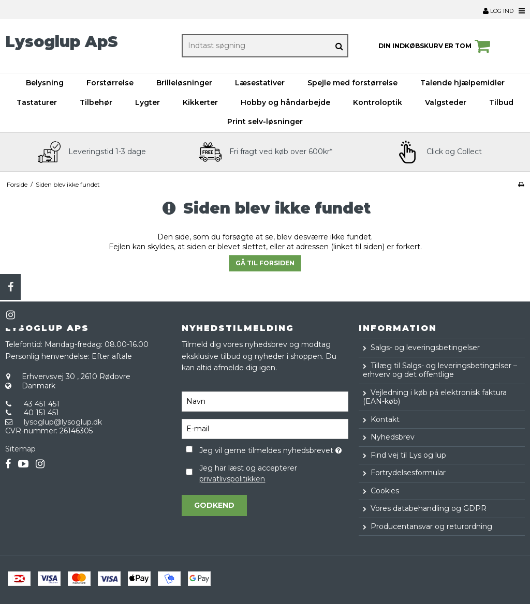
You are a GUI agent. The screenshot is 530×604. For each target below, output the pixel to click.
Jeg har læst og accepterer (248, 473)
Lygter (147, 102)
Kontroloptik (377, 102)
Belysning (45, 82)
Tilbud (501, 102)
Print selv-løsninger (265, 121)
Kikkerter (200, 102)
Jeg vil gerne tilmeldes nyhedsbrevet (273, 449)
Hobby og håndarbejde (285, 102)
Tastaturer (37, 102)
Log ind (498, 10)
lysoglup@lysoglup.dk (63, 422)
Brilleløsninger (184, 82)
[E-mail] (265, 428)
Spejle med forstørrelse (352, 82)
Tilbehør (96, 102)
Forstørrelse (110, 82)
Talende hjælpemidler (462, 82)
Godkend (214, 505)
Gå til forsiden (265, 263)
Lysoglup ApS (61, 42)
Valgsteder (445, 102)
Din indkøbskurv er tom (435, 46)
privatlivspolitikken (232, 479)
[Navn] (265, 400)
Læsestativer (260, 82)
